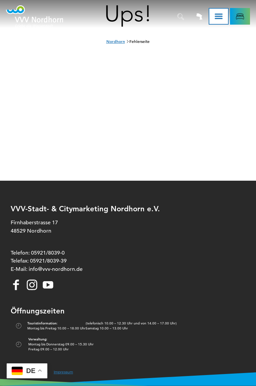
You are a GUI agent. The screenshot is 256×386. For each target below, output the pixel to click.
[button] (240, 16)
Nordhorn (115, 41)
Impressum (63, 371)
